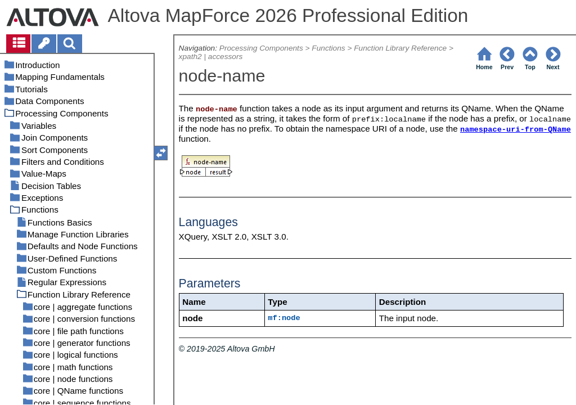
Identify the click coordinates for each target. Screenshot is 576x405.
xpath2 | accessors (211, 56)
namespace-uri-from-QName (515, 129)
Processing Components (261, 48)
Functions (328, 48)
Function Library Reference (400, 48)
